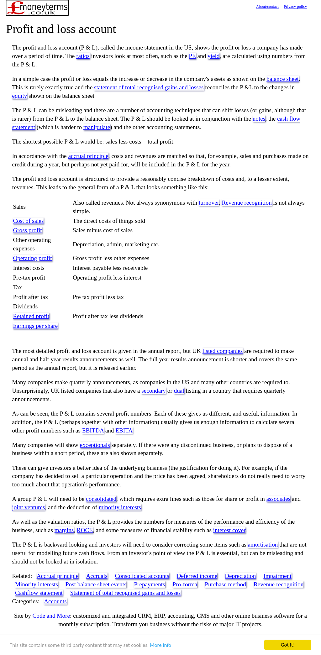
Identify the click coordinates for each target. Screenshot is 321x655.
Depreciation (240, 576)
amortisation (263, 544)
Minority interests (36, 584)
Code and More (51, 615)
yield (213, 56)
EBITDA (93, 430)
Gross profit (27, 230)
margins (64, 530)
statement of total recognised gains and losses (149, 87)
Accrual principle (58, 576)
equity (19, 95)
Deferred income (197, 576)
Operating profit (32, 258)
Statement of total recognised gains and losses (125, 593)
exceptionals (95, 445)
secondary (153, 390)
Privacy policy (295, 6)
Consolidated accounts (142, 576)
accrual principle (88, 156)
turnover (209, 202)
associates (278, 498)
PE (192, 56)
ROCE (85, 530)
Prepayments (149, 584)
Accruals (96, 576)
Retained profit (31, 316)
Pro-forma (185, 584)
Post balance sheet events (96, 584)
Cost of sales (28, 220)
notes (259, 118)
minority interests (120, 507)
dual (179, 390)
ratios (83, 56)
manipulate (96, 127)
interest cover (229, 530)
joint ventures (28, 507)
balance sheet (282, 79)
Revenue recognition (246, 202)
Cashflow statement (39, 593)
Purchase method (225, 584)
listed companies (223, 351)
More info (160, 645)
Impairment (277, 576)
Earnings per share (35, 325)
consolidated (101, 498)
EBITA (124, 430)
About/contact (267, 6)
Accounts (55, 601)
